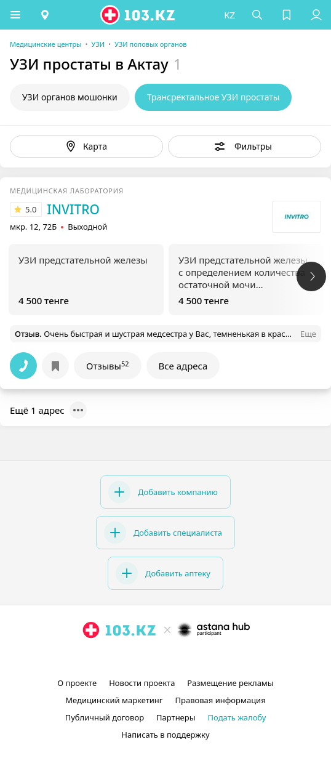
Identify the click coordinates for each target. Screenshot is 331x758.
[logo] (138, 15)
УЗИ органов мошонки (70, 97)
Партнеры (176, 717)
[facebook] (166, 658)
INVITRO (73, 209)
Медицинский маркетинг (113, 700)
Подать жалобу (237, 717)
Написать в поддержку (165, 734)
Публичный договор (104, 717)
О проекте (77, 682)
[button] (15, 15)
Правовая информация (220, 700)
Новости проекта (142, 682)
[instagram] (147, 658)
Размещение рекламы (230, 682)
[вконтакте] (186, 658)
